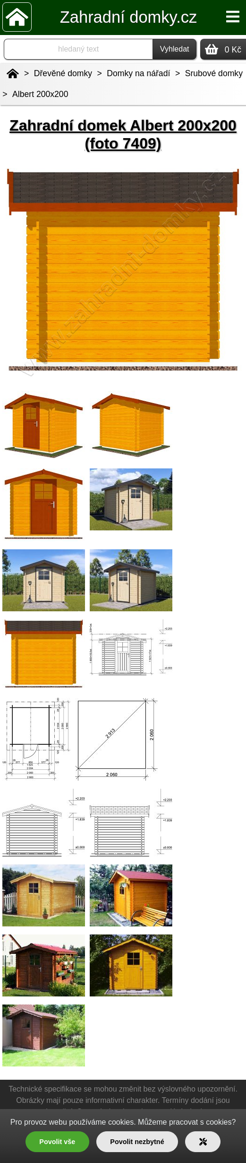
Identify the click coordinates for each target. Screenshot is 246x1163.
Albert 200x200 (40, 94)
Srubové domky (214, 73)
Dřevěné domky (63, 73)
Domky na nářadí (138, 73)
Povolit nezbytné (137, 1141)
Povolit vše (57, 1141)
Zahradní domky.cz (128, 17)
